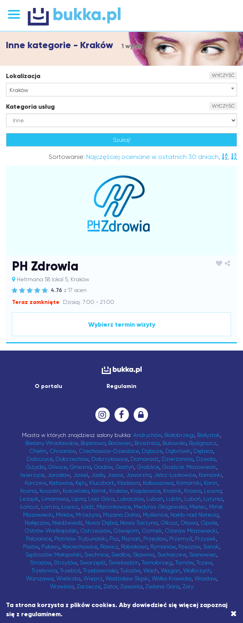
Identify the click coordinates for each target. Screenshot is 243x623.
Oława (189, 522)
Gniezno (80, 467)
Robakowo (134, 546)
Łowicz (70, 506)
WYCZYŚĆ (223, 75)
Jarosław (58, 475)
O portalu (48, 386)
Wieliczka (68, 578)
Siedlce (120, 554)
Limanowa (55, 499)
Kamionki (210, 475)
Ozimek (152, 530)
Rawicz (109, 546)
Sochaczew (171, 554)
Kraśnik (172, 491)
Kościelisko (76, 491)
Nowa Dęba (101, 522)
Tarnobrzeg (157, 562)
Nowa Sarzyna (139, 522)
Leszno (212, 491)
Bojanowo (93, 443)
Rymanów (163, 546)
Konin (210, 483)
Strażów (40, 562)
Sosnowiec (202, 554)
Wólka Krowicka (172, 578)
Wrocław (205, 578)
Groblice (148, 467)
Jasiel (80, 475)
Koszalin (50, 491)
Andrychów (147, 435)
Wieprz (93, 578)
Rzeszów (189, 546)
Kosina (28, 491)
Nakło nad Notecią (194, 514)
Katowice (61, 483)
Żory (188, 586)
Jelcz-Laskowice (175, 475)
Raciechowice (79, 546)
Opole (209, 522)
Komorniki (188, 483)
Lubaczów (130, 499)
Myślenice (155, 514)
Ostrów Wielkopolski (51, 530)
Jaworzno (138, 475)
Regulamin (121, 386)
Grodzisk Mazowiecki (189, 467)
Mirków (64, 514)
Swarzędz (93, 562)
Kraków (118, 491)
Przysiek (205, 538)
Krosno (192, 491)
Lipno (78, 499)
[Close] (233, 613)
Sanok (211, 546)
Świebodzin (124, 562)
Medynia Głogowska (160, 506)
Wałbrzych (197, 570)
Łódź (87, 506)
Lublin (174, 499)
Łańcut (29, 506)
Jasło (97, 475)
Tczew (204, 562)
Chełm (38, 451)
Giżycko (35, 467)
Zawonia (131, 586)
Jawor (115, 475)
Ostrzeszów (95, 530)
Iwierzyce (32, 475)
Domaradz (144, 459)
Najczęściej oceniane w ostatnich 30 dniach (152, 157)
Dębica (203, 451)
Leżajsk (29, 499)
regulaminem (41, 614)
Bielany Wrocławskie (52, 443)
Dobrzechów (72, 459)
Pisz (114, 538)
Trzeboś (70, 570)
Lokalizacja (23, 76)
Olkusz (169, 522)
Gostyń (124, 467)
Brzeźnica (147, 443)
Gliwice (57, 467)
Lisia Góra (101, 499)
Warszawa (39, 578)
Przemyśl (180, 538)
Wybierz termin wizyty (121, 324)
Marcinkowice (114, 506)
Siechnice (96, 554)
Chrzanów (62, 451)
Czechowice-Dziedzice (109, 451)
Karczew (35, 483)
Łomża (50, 506)
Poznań (131, 538)
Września (62, 586)
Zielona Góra (162, 586)
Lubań (154, 499)
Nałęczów (37, 522)
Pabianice (38, 538)
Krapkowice (145, 491)
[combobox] (121, 89)
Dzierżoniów (177, 459)
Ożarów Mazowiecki (191, 530)
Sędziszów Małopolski (53, 554)
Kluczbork (102, 483)
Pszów (31, 546)
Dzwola (205, 459)
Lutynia (213, 499)
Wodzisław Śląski (127, 578)
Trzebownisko (100, 570)
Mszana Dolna (121, 514)
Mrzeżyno (88, 514)
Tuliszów (130, 570)
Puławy (50, 546)
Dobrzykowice (109, 459)
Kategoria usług (30, 106)
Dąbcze (152, 451)
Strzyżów (65, 562)
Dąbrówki (178, 451)
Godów (103, 467)
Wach (150, 570)
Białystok (208, 435)
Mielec (198, 506)
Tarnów (184, 562)
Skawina (143, 554)
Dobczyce (40, 459)
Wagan (170, 570)
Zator (110, 586)
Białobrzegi (179, 435)
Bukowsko (174, 443)
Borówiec (120, 443)
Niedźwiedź (67, 522)
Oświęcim (126, 530)
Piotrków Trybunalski (80, 538)
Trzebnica (44, 570)
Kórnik (99, 491)
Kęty (81, 483)
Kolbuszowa (158, 483)
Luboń (192, 499)
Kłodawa (128, 483)
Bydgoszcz (203, 443)
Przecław (154, 538)
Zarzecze (89, 586)
